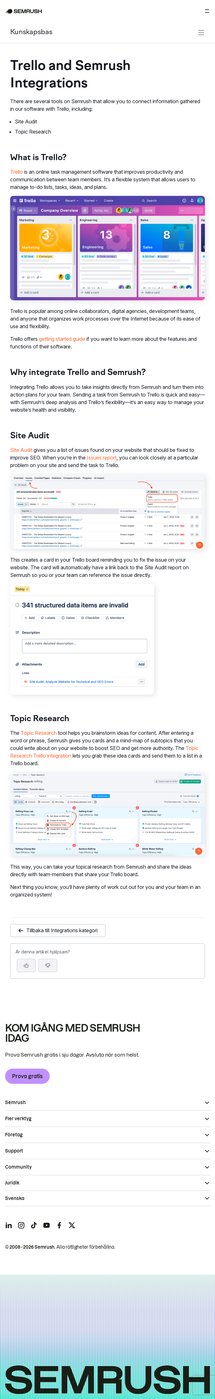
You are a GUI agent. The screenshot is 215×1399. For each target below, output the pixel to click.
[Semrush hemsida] (23, 11)
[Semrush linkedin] (8, 1225)
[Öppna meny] (207, 11)
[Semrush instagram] (21, 1225)
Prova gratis (27, 1076)
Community (18, 1167)
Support (14, 1150)
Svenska (14, 1198)
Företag (13, 1134)
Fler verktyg (18, 1118)
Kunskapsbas (31, 32)
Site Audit (21, 450)
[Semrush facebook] (59, 1225)
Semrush (15, 1102)
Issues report (102, 457)
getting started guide (62, 339)
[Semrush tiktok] (34, 1225)
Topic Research (39, 733)
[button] (47, 965)
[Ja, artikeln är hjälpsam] (26, 965)
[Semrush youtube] (46, 1225)
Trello (16, 172)
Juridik (12, 1182)
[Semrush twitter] (72, 1225)
